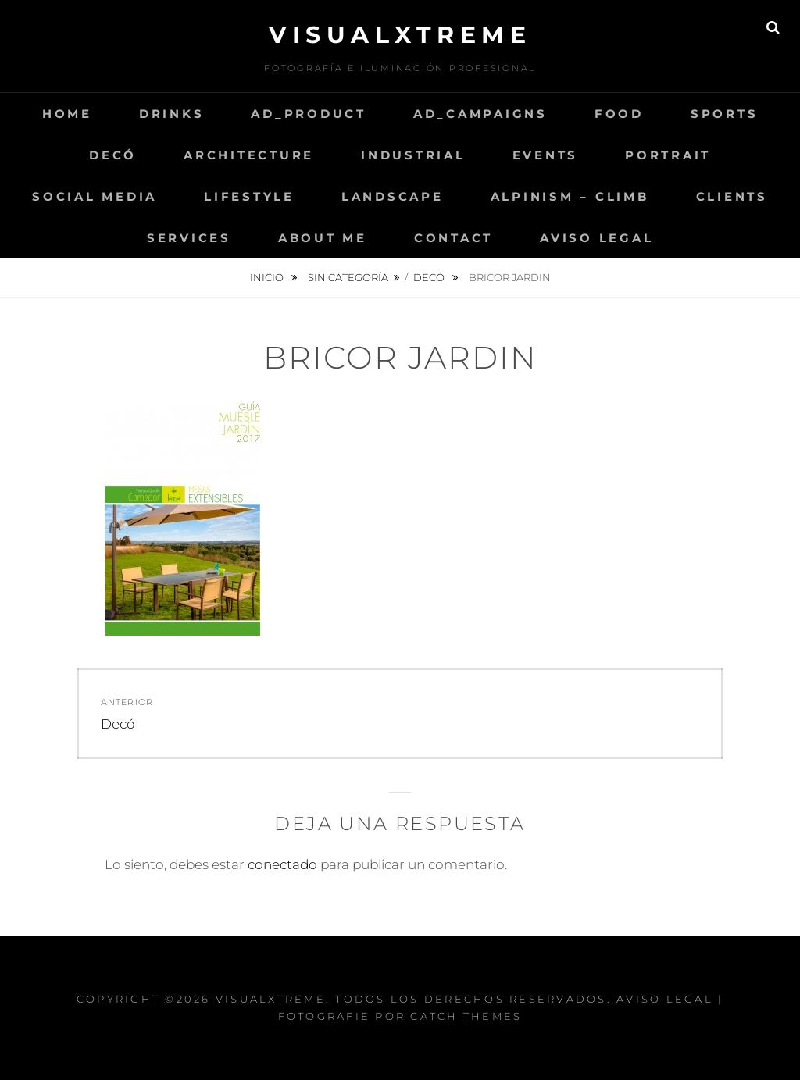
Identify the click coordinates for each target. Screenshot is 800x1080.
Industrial (413, 155)
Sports (725, 113)
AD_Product (308, 113)
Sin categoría (348, 277)
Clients (732, 196)
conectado (282, 864)
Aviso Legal (596, 237)
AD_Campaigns (480, 113)
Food (619, 113)
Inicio (268, 277)
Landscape (392, 196)
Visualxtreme (400, 34)
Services (189, 237)
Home (67, 113)
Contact (453, 237)
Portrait (668, 155)
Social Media (94, 196)
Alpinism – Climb (570, 196)
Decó (113, 155)
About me (322, 237)
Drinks (172, 113)
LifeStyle (249, 196)
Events (545, 155)
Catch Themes (466, 1016)
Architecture (249, 155)
